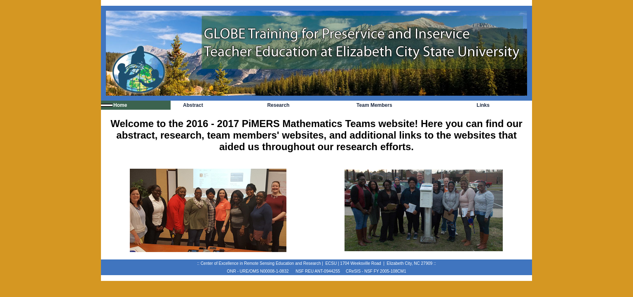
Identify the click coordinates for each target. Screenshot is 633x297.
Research (278, 105)
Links (483, 105)
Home (120, 105)
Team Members (374, 105)
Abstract (193, 105)
